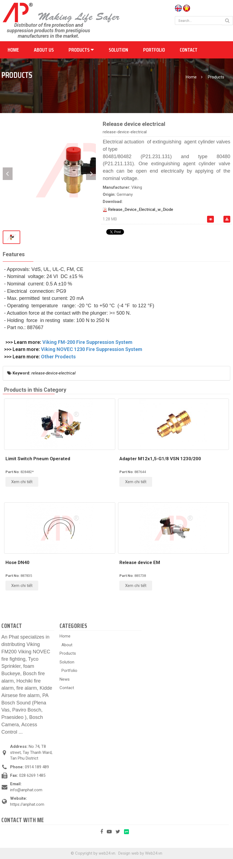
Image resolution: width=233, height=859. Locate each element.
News (65, 679)
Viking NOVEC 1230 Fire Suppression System (91, 349)
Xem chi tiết (22, 481)
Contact (188, 49)
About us (44, 49)
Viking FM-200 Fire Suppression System (87, 342)
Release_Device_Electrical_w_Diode (140, 209)
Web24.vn (153, 853)
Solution (118, 49)
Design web (128, 853)
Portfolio (154, 49)
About (66, 644)
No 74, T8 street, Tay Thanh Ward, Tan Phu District (31, 752)
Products (81, 49)
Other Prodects (58, 356)
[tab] (14, 254)
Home (13, 49)
